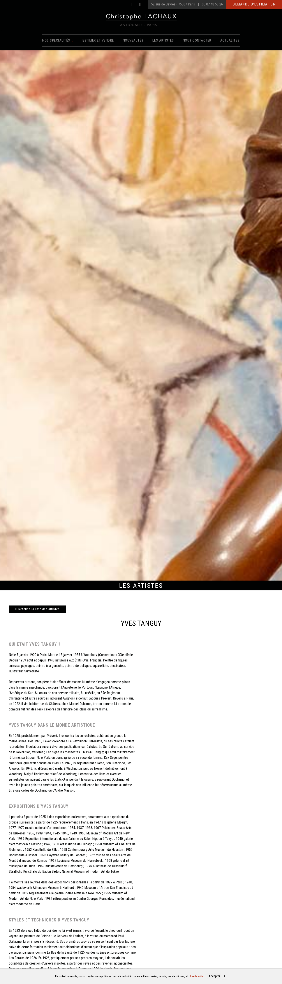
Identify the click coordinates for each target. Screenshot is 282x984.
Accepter (214, 976)
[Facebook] (131, 4)
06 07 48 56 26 (212, 4)
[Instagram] (140, 4)
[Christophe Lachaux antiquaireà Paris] (141, 19)
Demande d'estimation (254, 4)
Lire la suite (196, 976)
